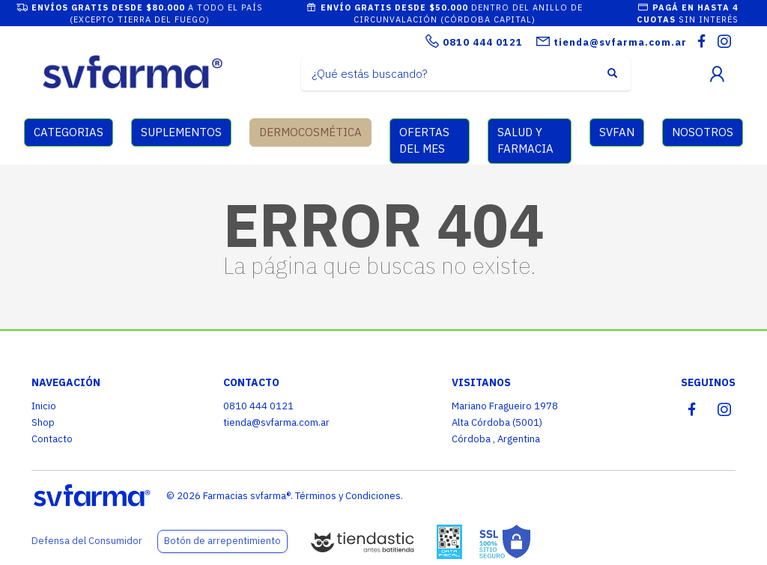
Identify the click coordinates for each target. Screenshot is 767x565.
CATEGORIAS (68, 132)
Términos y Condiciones (348, 495)
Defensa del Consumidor (86, 540)
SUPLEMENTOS (181, 132)
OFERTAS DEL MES (424, 140)
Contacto (52, 439)
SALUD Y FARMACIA (525, 140)
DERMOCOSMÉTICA (310, 132)
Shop (43, 422)
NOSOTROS (702, 132)
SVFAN (616, 132)
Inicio (43, 406)
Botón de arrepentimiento (222, 540)
